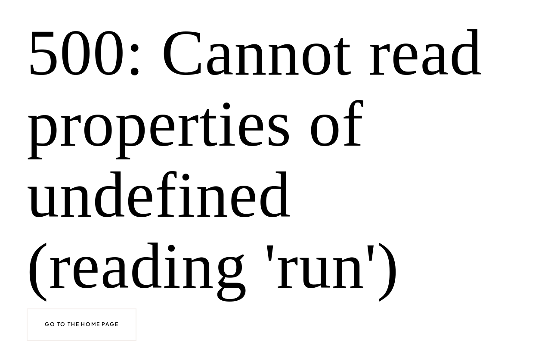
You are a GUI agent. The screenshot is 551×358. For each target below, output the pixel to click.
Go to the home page (81, 324)
